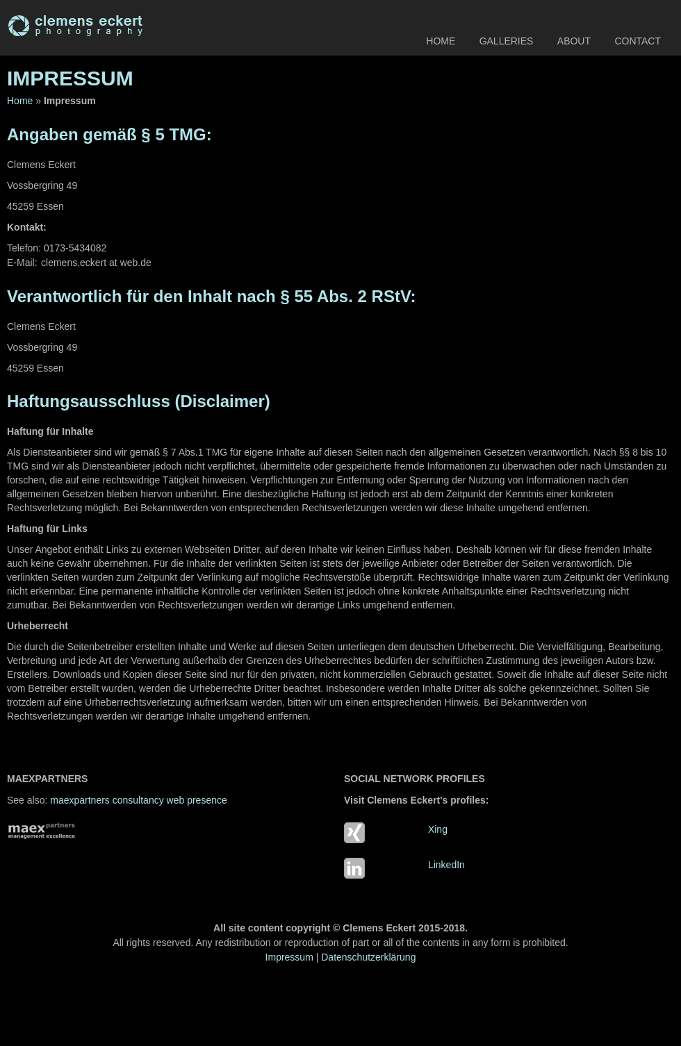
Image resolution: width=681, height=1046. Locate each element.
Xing (438, 829)
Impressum (289, 957)
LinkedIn (446, 864)
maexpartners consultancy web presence (138, 800)
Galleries (506, 41)
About (574, 41)
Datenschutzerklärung (368, 957)
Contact (637, 41)
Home (440, 41)
